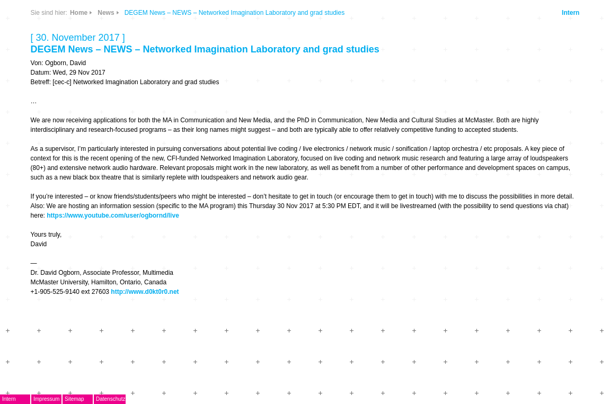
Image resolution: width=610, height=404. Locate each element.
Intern (570, 12)
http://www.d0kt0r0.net (145, 291)
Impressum (46, 399)
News (106, 12)
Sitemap (74, 399)
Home (78, 12)
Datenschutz (111, 399)
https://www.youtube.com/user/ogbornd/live (113, 215)
